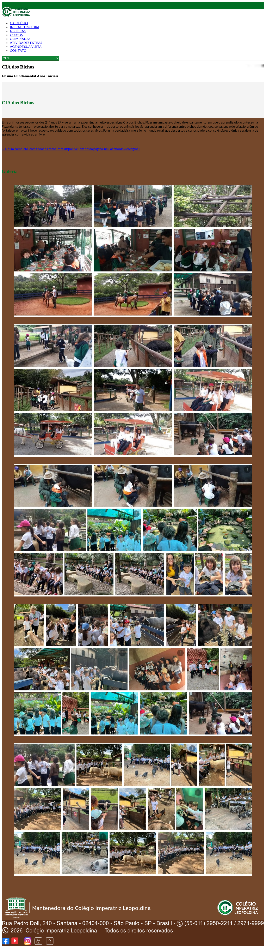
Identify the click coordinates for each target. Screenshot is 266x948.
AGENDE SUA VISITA (26, 46)
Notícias (18, 31)
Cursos (16, 35)
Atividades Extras (26, 42)
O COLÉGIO (19, 23)
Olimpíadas (20, 39)
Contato (18, 50)
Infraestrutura (24, 27)
